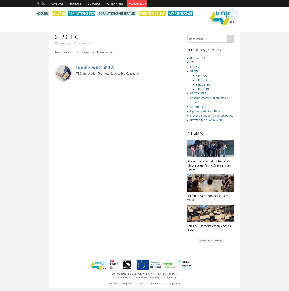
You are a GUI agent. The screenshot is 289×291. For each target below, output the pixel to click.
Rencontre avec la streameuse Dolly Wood (210, 191)
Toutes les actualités (210, 243)
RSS (43, 3)
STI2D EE (202, 83)
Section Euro (198, 109)
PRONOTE (75, 3)
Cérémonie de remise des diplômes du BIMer (210, 221)
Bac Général (197, 61)
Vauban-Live (137, 3)
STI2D (194, 74)
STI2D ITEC (203, 87)
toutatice (93, 3)
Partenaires (114, 3)
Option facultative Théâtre (206, 114)
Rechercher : (197, 41)
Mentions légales (117, 286)
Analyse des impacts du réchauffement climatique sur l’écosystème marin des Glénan (210, 159)
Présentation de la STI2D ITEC (94, 70)
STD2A (194, 70)
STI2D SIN (202, 92)
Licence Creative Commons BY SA (144, 286)
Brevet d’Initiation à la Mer (206, 123)
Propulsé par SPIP (171, 286)
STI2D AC (202, 78)
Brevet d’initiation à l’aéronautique (211, 118)
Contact (57, 3)
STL (192, 65)
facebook (38, 3)
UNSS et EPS (198, 96)
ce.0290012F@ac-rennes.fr (162, 280)
